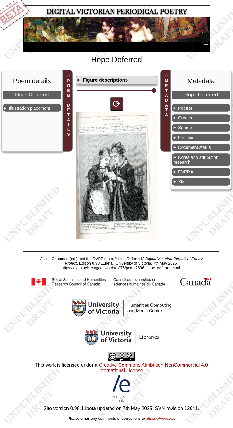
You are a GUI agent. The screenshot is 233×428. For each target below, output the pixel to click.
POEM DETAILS (68, 107)
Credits (185, 117)
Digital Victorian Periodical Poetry (116, 12)
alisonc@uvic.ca (160, 418)
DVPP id (186, 171)
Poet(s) (185, 108)
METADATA (166, 97)
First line (186, 137)
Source (185, 127)
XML (182, 181)
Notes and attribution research (196, 160)
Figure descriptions (105, 80)
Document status (194, 147)
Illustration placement (29, 108)
